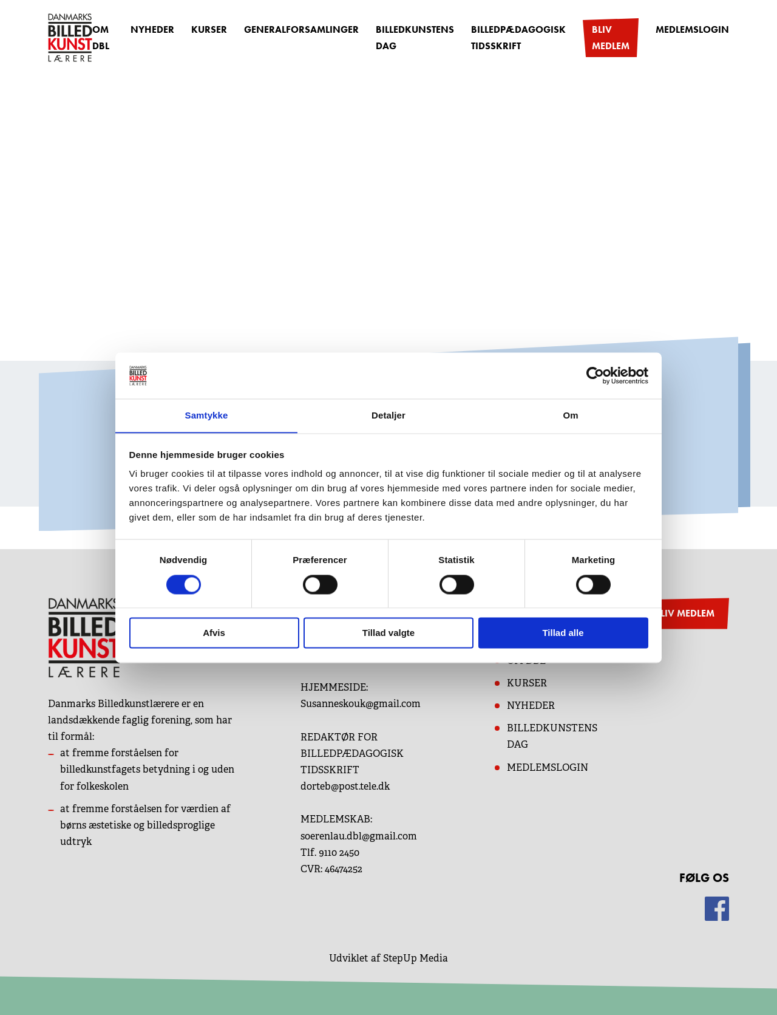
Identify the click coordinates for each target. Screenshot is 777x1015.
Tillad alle (562, 633)
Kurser (209, 29)
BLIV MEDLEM (684, 613)
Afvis (214, 633)
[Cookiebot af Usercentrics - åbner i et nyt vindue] (595, 375)
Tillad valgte (388, 633)
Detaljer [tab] (388, 415)
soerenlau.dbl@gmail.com (358, 836)
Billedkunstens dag (415, 37)
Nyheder (152, 29)
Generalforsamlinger (301, 29)
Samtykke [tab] (206, 415)
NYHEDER (531, 705)
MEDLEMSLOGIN (547, 767)
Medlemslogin (692, 29)
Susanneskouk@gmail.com (360, 703)
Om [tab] (570, 415)
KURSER (527, 683)
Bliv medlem (610, 37)
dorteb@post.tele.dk (345, 786)
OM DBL (100, 37)
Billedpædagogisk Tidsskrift (518, 37)
